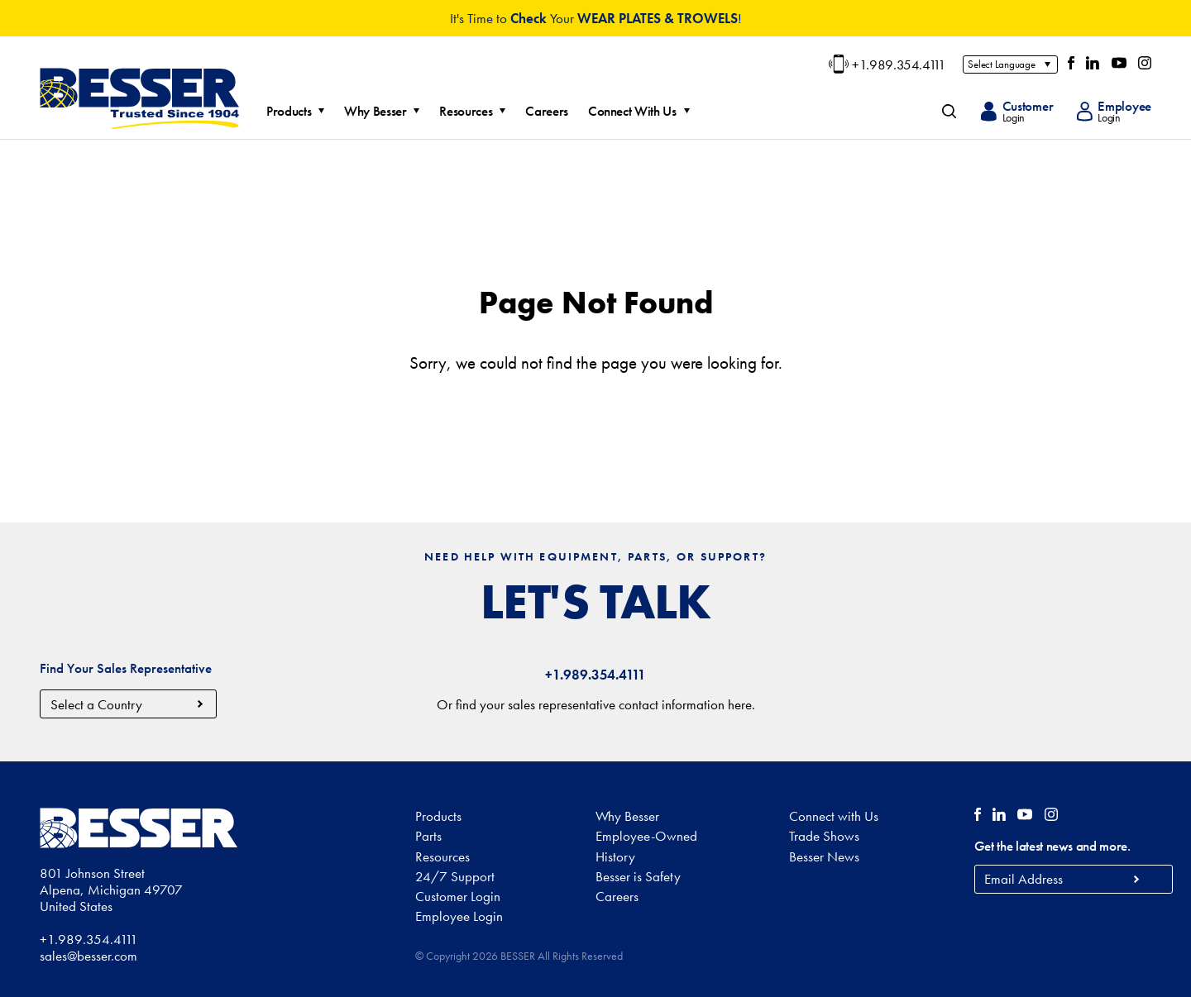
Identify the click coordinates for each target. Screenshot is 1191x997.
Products (298, 111)
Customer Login (457, 896)
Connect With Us (642, 111)
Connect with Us (833, 816)
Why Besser (385, 111)
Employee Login (459, 916)
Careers (556, 111)
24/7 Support (455, 876)
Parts (428, 836)
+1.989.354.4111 (887, 64)
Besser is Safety (638, 876)
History (615, 856)
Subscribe (1136, 879)
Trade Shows (824, 836)
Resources (475, 111)
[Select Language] (1010, 64)
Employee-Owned (646, 836)
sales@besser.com (88, 956)
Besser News (824, 856)
